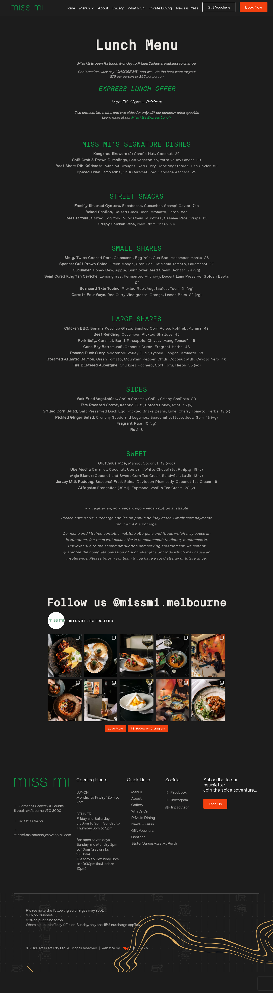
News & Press (187, 8)
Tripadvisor (177, 828)
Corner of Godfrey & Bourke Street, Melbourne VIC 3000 (39, 829)
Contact (138, 858)
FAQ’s (143, 969)
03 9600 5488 (28, 842)
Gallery (118, 8)
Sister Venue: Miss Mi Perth (144, 864)
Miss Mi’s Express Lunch (151, 117)
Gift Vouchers (142, 851)
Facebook (176, 813)
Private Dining (160, 8)
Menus (84, 8)
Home (70, 8)
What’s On (136, 8)
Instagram (176, 821)
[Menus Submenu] (94, 8)
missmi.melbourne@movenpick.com (42, 854)
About (103, 8)
